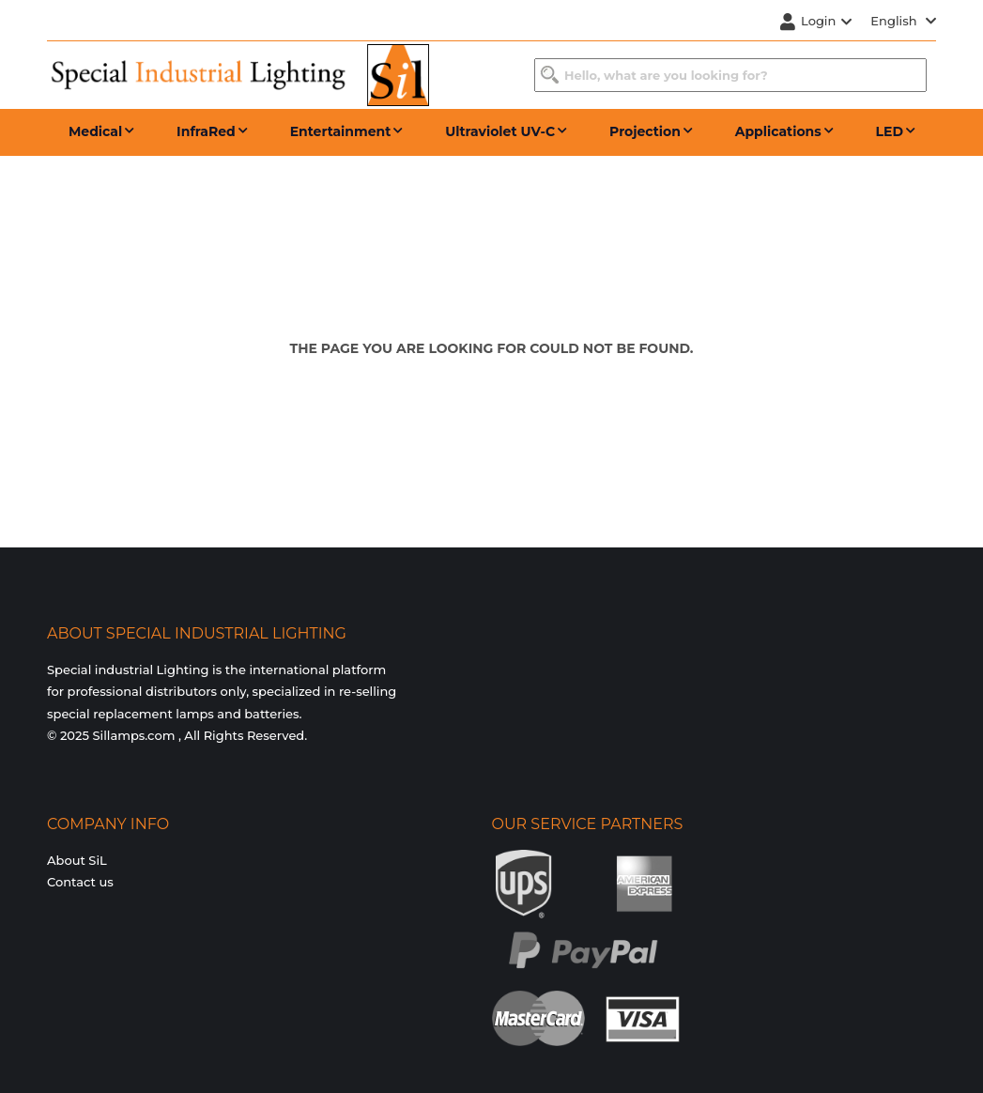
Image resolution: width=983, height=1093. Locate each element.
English (903, 20)
